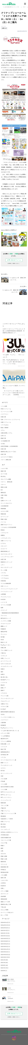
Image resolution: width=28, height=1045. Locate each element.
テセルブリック (5, 701)
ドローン (3, 484)
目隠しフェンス (5, 658)
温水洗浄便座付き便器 (7, 786)
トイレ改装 (4, 406)
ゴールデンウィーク (6, 666)
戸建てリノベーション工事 (8, 813)
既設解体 (3, 816)
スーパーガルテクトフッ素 (8, 760)
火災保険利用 (5, 506)
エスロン (3, 768)
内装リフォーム (5, 821)
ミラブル (3, 572)
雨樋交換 (3, 514)
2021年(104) (4, 968)
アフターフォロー (6, 623)
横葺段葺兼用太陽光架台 (8, 712)
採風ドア (3, 688)
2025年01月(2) (5, 957)
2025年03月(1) (5, 952)
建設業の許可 (5, 738)
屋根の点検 (4, 487)
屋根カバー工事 (5, 901)
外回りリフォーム (6, 409)
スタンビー (4, 546)
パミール (3, 522)
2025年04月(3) (5, 949)
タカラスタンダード (6, 554)
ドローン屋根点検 (6, 459)
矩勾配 (3, 637)
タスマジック (5, 893)
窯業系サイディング (6, 562)
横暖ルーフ (4, 626)
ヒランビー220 (5, 733)
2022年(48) (4, 965)
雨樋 (2, 498)
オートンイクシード (6, 773)
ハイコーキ (4, 602)
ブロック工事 (5, 805)
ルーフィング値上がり (7, 912)
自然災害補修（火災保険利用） (10, 446)
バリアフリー (5, 414)
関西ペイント (5, 762)
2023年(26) (4, 962)
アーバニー (4, 634)
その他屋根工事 (5, 441)
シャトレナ (4, 746)
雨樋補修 (3, 508)
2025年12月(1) (5, 930)
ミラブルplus (5, 425)
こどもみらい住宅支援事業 (8, 527)
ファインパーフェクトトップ (9, 589)
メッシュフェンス (6, 800)
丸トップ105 (4, 915)
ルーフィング (5, 516)
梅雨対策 (3, 861)
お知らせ (4, 28)
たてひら (3, 543)
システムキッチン (6, 538)
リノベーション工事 (6, 411)
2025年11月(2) (5, 933)
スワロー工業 (5, 706)
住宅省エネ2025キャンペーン (9, 832)
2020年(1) (4, 970)
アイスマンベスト (6, 597)
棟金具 (3, 685)
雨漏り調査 (4, 856)
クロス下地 (4, 843)
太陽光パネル (5, 704)
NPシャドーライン (6, 797)
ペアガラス (4, 693)
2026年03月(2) (5, 925)
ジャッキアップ (5, 829)
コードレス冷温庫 (6, 605)
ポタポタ (3, 853)
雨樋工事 (3, 438)
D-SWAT (3, 709)
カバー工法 (4, 474)
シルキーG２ (4, 880)
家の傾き (3, 824)
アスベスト (4, 615)
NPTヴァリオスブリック (8, 792)
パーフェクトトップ (6, 591)
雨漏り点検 (4, 859)
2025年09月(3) (5, 938)
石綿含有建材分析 (6, 837)
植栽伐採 (3, 802)
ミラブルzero (5, 578)
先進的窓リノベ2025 (7, 819)
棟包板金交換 (5, 872)
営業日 (3, 669)
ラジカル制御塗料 (6, 583)
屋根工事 (3, 471)
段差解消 (3, 725)
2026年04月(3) (5, 922)
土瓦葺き (3, 883)
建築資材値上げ (5, 551)
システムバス (5, 532)
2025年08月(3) (5, 941)
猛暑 (2, 607)
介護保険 (3, 722)
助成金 (3, 530)
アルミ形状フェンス (6, 650)
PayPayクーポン (6, 645)
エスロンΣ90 (4, 511)
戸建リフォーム (5, 811)
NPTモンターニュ (6, 794)
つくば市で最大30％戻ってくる (10, 730)
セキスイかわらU (6, 663)
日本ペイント (5, 586)
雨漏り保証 (4, 519)
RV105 (3, 770)
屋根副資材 (4, 899)
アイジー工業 (5, 695)
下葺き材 (3, 907)
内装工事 (3, 454)
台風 (2, 851)
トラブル (3, 757)
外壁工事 (3, 449)
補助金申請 (4, 631)
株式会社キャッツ (6, 618)
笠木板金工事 (5, 754)
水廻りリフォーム (6, 422)
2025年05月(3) (5, 946)
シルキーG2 (4, 468)
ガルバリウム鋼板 (6, 479)
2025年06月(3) (5, 944)
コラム (3, 430)
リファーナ (4, 864)
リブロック (4, 655)
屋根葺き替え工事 (6, 904)
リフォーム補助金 (6, 741)
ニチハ (3, 564)
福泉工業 (3, 877)
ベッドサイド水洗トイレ (8, 717)
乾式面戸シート (5, 679)
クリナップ (4, 610)
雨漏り (3, 845)
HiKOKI (3, 599)
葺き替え (3, 476)
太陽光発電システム (6, 433)
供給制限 (3, 896)
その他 (3, 443)
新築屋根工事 (5, 867)
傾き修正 (3, 827)
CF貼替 (3, 781)
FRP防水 (3, 869)
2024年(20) (4, 960)
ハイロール (4, 682)
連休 (2, 671)
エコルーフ (4, 548)
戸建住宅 (3, 808)
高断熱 (3, 535)
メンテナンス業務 (6, 621)
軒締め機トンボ (5, 744)
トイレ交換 (4, 789)
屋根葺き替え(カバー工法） (9, 451)
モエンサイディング (6, 567)
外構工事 (3, 417)
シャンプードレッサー (7, 556)
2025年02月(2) (5, 954)
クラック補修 (5, 891)
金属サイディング (6, 500)
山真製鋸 (3, 594)
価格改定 (3, 492)
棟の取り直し (5, 677)
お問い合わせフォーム (14, 260)
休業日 (3, 674)
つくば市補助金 (5, 736)
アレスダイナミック (6, 765)
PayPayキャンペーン (7, 728)
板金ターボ (4, 642)
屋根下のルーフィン (6, 524)
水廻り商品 (4, 495)
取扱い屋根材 (5, 427)
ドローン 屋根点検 (6, 482)
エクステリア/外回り (7, 457)
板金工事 (3, 749)
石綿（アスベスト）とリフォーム (10, 419)
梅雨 (2, 848)
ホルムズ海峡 (5, 909)
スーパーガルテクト (6, 503)
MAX (2, 639)
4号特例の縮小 (5, 835)
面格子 (3, 690)
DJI (2, 490)
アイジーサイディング (7, 698)
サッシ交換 (4, 570)
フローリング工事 (6, 840)
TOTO (3, 714)
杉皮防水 (3, 885)
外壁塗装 (3, 581)
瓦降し (3, 888)
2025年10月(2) (5, 936)
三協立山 (3, 653)
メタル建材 (4, 875)
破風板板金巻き (5, 752)
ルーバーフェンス (6, 661)
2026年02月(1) (5, 928)
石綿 (2, 776)
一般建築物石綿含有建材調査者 (10, 613)
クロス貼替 (4, 778)
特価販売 (3, 629)
